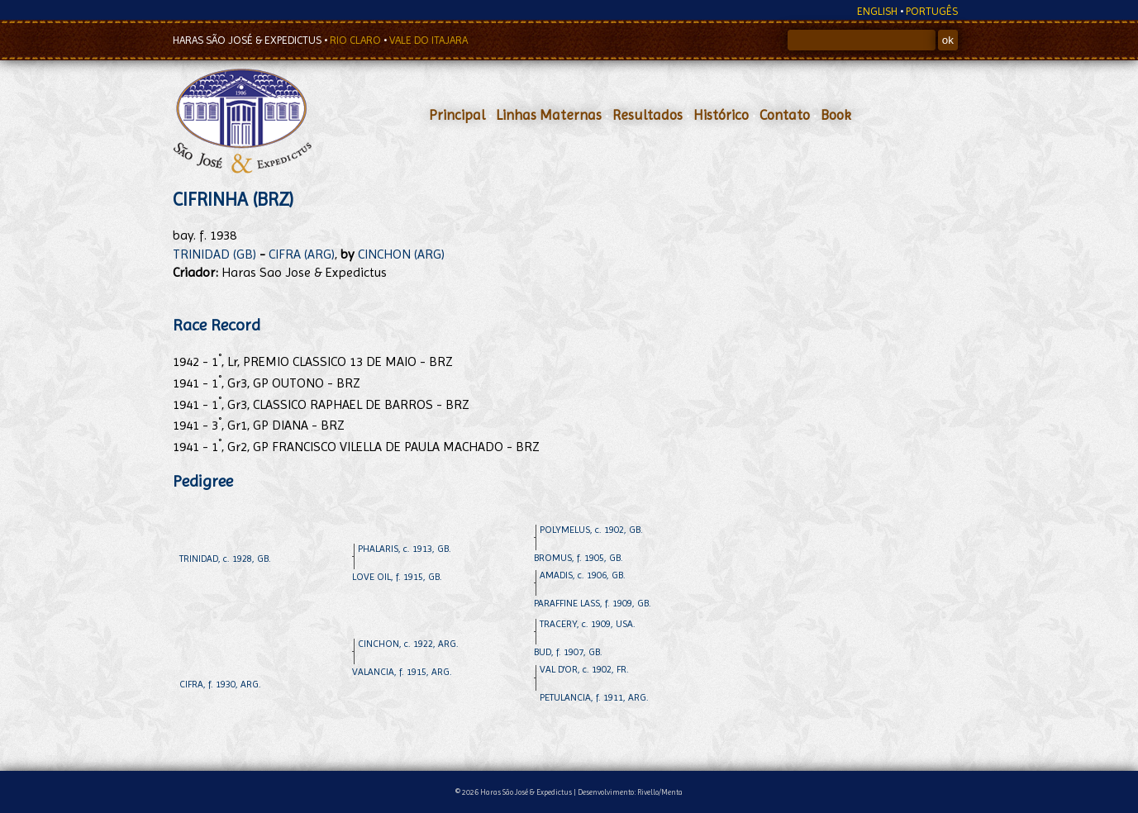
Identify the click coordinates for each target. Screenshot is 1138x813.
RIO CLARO (356, 40)
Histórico (721, 115)
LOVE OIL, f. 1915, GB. (397, 576)
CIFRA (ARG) (302, 254)
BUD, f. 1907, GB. (568, 652)
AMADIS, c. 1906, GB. (583, 575)
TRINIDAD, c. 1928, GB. (225, 558)
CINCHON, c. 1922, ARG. (408, 643)
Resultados (647, 115)
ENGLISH (877, 11)
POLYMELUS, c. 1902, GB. (591, 529)
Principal (457, 115)
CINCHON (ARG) (401, 254)
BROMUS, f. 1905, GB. (578, 557)
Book (836, 115)
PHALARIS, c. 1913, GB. (404, 548)
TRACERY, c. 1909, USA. (588, 624)
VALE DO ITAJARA (428, 40)
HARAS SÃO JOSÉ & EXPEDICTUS (248, 40)
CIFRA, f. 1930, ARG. (220, 684)
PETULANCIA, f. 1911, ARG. (594, 697)
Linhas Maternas (549, 115)
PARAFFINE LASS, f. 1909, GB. (592, 603)
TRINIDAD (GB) (214, 254)
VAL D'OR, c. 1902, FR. (584, 669)
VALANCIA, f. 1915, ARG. (402, 672)
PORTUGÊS (932, 11)
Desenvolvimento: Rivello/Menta (630, 791)
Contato (784, 115)
